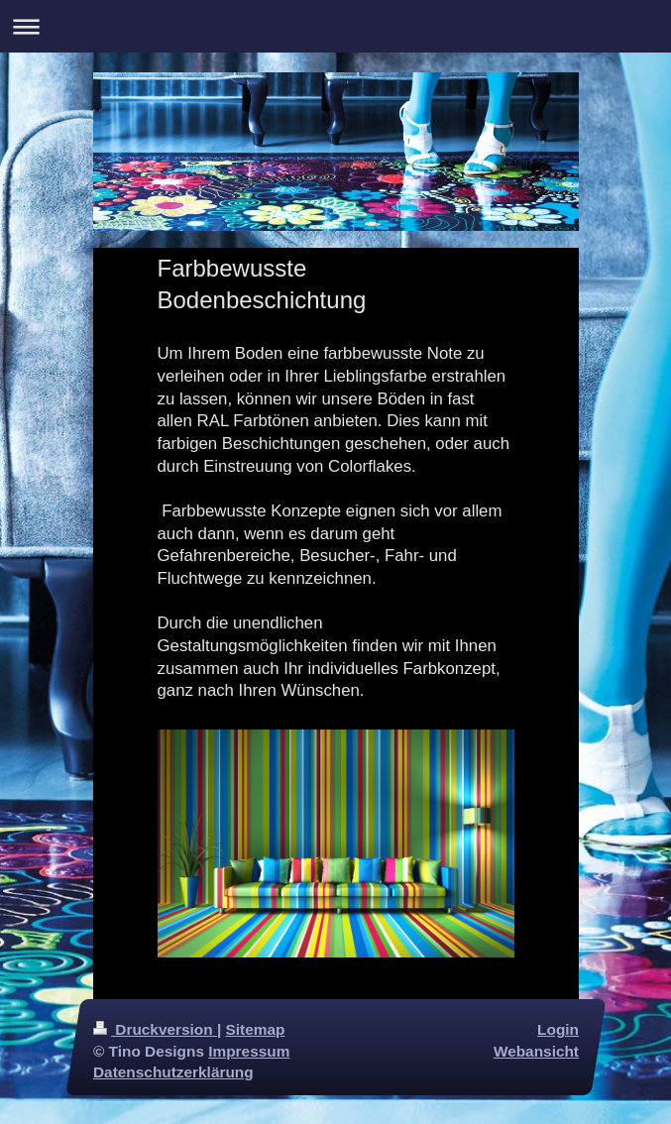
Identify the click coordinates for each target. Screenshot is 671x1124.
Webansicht (535, 1050)
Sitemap (254, 1029)
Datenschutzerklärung (173, 1072)
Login (558, 1029)
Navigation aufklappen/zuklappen (335, 26)
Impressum (248, 1050)
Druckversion (155, 1029)
